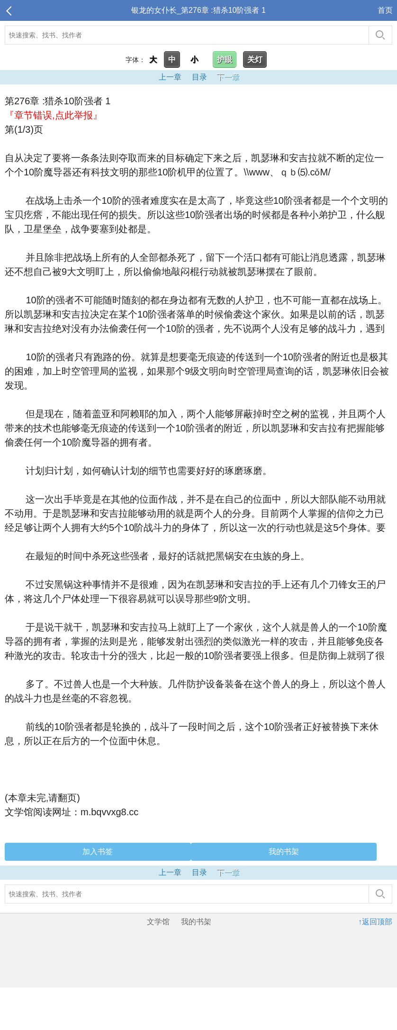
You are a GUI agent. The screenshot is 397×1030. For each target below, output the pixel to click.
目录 (199, 77)
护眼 (224, 59)
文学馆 (158, 922)
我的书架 (284, 852)
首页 (385, 10)
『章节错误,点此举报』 (53, 115)
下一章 (228, 77)
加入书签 (97, 852)
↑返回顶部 (375, 922)
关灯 (254, 59)
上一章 (170, 77)
